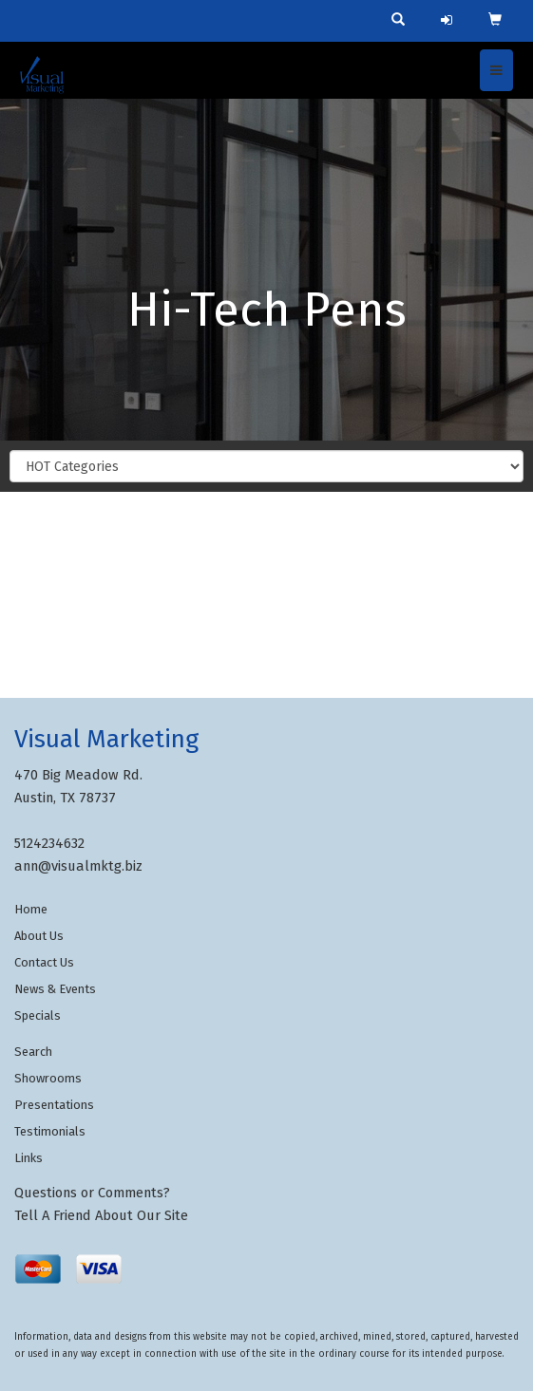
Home (31, 909)
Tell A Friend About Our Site (101, 1215)
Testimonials (50, 1131)
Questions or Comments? (92, 1192)
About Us (39, 936)
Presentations (54, 1105)
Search (33, 1051)
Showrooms (48, 1078)
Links (28, 1158)
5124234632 (49, 843)
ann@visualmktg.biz (78, 865)
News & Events (55, 989)
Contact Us (44, 962)
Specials (37, 1015)
